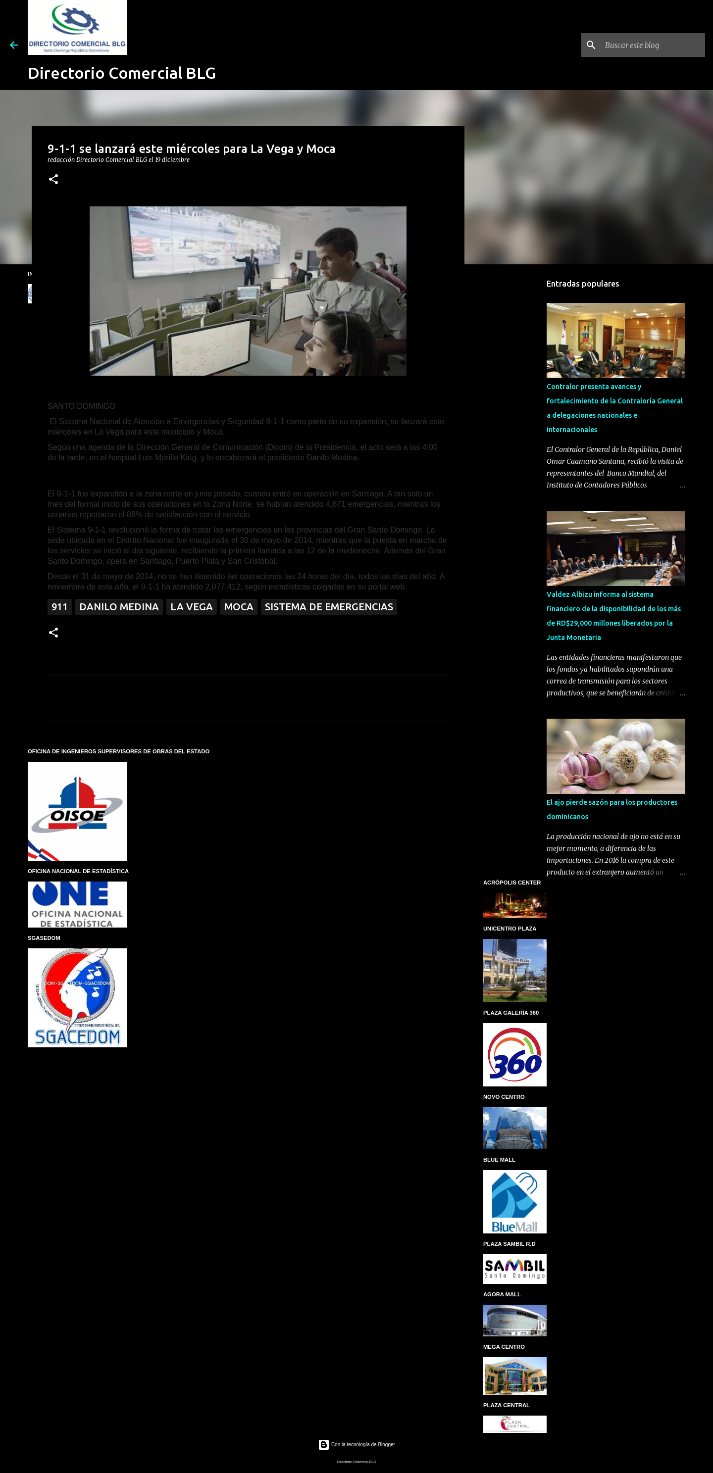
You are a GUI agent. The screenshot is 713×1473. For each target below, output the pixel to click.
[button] (53, 180)
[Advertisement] (515, 427)
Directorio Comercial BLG (122, 73)
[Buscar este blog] (653, 45)
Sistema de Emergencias (329, 606)
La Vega (191, 606)
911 (59, 606)
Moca (239, 606)
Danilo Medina (119, 606)
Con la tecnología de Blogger (356, 1444)
